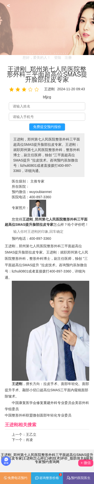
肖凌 (29, 440)
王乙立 (31, 434)
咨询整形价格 (48, 476)
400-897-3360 (40, 197)
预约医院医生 (78, 478)
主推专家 (37, 181)
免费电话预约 (15, 478)
